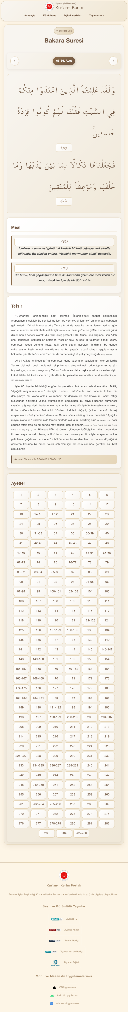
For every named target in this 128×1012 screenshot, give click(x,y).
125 (21, 630)
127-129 (55, 630)
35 (72, 534)
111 (107, 601)
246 (89, 775)
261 (21, 804)
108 (55, 601)
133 (89, 630)
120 (55, 621)
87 (72, 572)
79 (107, 563)
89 (107, 572)
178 (72, 688)
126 (38, 630)
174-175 (21, 688)
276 (21, 824)
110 (89, 601)
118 (21, 621)
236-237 (55, 766)
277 (38, 824)
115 (72, 611)
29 (107, 524)
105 (107, 592)
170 (55, 679)
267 (72, 804)
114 (55, 611)
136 (38, 640)
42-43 (38, 543)
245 (72, 775)
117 (107, 611)
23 (107, 514)
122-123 (89, 621)
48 (107, 543)
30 (21, 534)
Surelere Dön (64, 31)
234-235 (38, 766)
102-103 (72, 592)
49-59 (21, 553)
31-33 (38, 534)
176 (38, 688)
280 (72, 824)
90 (21, 582)
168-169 (38, 679)
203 (89, 717)
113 (38, 611)
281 (89, 824)
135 (21, 640)
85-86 (55, 572)
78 (90, 563)
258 (72, 795)
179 (89, 688)
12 (107, 505)
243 (38, 775)
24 (21, 524)
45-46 (72, 543)
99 (38, 592)
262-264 (38, 804)
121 (72, 621)
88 (90, 572)
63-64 (90, 553)
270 (21, 814)
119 (38, 621)
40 (107, 534)
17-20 (55, 514)
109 (72, 601)
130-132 (72, 630)
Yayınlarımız (96, 16)
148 (21, 659)
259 (89, 795)
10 (72, 505)
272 (55, 814)
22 (90, 514)
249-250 (38, 785)
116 (89, 611)
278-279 (55, 824)
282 (107, 824)
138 (72, 640)
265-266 (55, 804)
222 (55, 746)
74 (38, 563)
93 (72, 582)
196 (21, 717)
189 (21, 708)
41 (21, 543)
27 (72, 524)
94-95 (90, 582)
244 (55, 775)
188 (107, 698)
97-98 (21, 592)
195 (107, 708)
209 (38, 727)
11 (90, 505)
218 (89, 737)
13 (21, 514)
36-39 (90, 534)
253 (89, 785)
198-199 (55, 717)
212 (89, 727)
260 (107, 795)
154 (107, 659)
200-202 (72, 717)
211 (72, 727)
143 (55, 650)
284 (64, 833)
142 (38, 650)
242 (21, 775)
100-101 (55, 592)
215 (38, 737)
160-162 (72, 669)
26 (55, 524)
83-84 (38, 572)
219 (107, 737)
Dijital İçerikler (73, 16)
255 (21, 795)
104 (89, 592)
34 (55, 534)
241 (107, 766)
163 (89, 669)
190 (38, 708)
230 (72, 756)
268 (89, 804)
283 (46, 833)
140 (107, 640)
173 (107, 679)
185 (55, 698)
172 (89, 679)
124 (107, 621)
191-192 (55, 708)
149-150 (38, 659)
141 (21, 650)
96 (107, 582)
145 (89, 650)
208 (21, 727)
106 (21, 601)
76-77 (72, 563)
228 (38, 756)
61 (55, 553)
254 (107, 785)
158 (38, 669)
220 (21, 746)
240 (89, 766)
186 (72, 698)
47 (90, 543)
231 (89, 756)
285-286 (81, 833)
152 (72, 659)
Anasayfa (30, 16)
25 (38, 524)
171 (72, 679)
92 (55, 582)
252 (72, 785)
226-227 (21, 756)
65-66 (107, 553)
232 (107, 756)
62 (72, 553)
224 (89, 746)
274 (89, 814)
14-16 (38, 514)
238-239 (72, 766)
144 (72, 650)
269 (107, 804)
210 (55, 727)
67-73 (21, 563)
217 (72, 737)
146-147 (106, 650)
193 (72, 708)
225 (107, 746)
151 (55, 659)
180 (107, 688)
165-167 (21, 679)
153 (89, 659)
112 (21, 611)
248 (21, 785)
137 (55, 640)
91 (38, 582)
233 (21, 766)
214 (21, 737)
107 (38, 601)
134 (107, 630)
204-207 (106, 717)
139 (89, 640)
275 (107, 814)
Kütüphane (49, 16)
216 (55, 737)
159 (55, 669)
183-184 (38, 698)
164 (107, 669)
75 (55, 563)
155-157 (21, 669)
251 (55, 785)
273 (72, 814)
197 (38, 717)
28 (90, 524)
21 (72, 514)
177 (55, 688)
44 (55, 543)
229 (55, 756)
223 (72, 746)
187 (89, 698)
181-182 (21, 698)
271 (38, 814)
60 (38, 553)
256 (38, 795)
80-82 (21, 572)
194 (89, 708)
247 (107, 775)
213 (107, 727)
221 (38, 746)
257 (55, 795)
